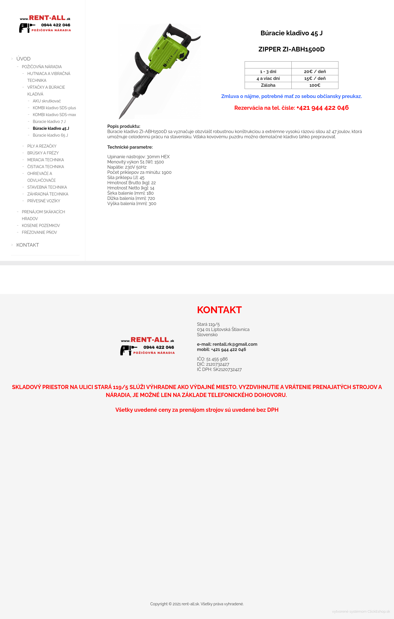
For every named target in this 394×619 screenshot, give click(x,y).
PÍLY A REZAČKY (41, 146)
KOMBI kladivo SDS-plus (54, 108)
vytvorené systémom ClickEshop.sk (361, 611)
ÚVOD (23, 59)
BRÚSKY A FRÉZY (43, 153)
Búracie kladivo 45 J (51, 128)
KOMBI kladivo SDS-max (54, 115)
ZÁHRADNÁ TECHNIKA (47, 194)
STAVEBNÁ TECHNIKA (47, 187)
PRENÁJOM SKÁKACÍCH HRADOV (43, 215)
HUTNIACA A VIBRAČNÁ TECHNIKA (48, 77)
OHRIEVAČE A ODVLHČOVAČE (41, 177)
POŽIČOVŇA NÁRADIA (42, 67)
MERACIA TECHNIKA (45, 160)
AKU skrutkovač (47, 101)
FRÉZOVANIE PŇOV (39, 232)
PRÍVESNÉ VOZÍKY (43, 201)
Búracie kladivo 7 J (49, 121)
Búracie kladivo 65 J (50, 135)
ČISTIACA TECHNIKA (45, 167)
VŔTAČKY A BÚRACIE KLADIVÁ (46, 90)
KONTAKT (27, 245)
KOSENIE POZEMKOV (41, 225)
